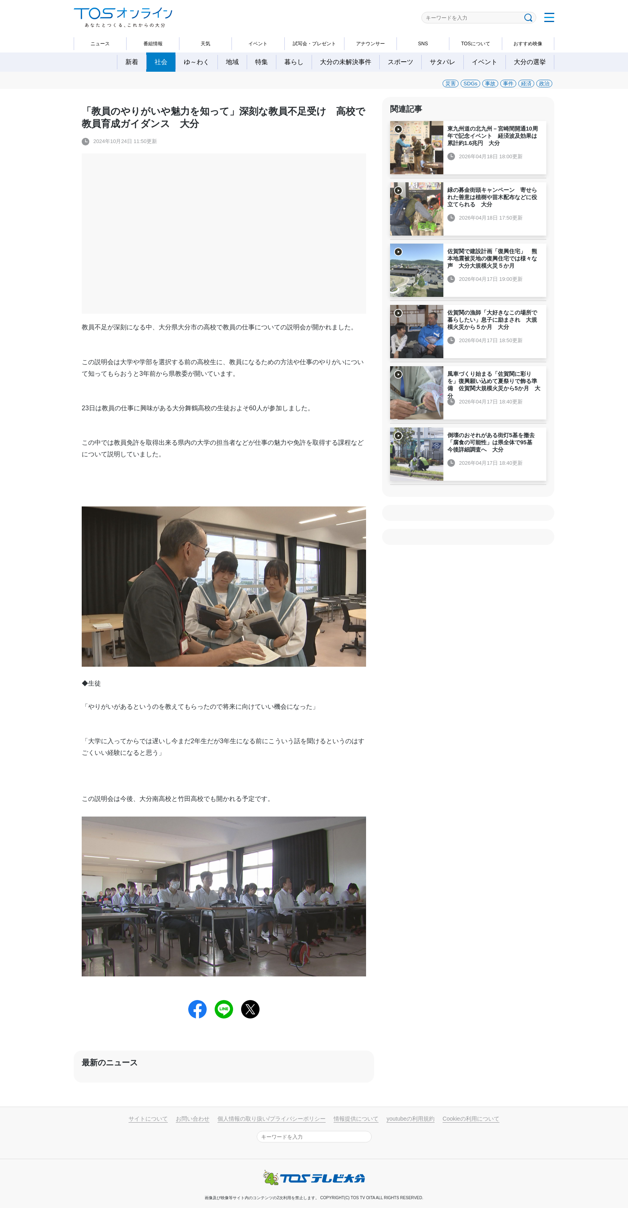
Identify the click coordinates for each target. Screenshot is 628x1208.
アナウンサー (370, 43)
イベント (258, 43)
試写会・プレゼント (314, 43)
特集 (261, 61)
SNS (423, 43)
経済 (526, 84)
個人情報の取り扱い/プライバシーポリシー (271, 1118)
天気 (205, 43)
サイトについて (148, 1118)
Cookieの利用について (471, 1118)
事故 (490, 84)
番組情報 (153, 43)
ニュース (100, 43)
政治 (544, 84)
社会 (161, 61)
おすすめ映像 (527, 43)
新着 (131, 61)
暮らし (294, 61)
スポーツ (400, 61)
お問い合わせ (192, 1118)
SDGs (470, 84)
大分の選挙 (530, 61)
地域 (232, 61)
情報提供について (356, 1118)
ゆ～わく (196, 61)
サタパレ (442, 61)
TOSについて (475, 43)
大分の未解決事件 (345, 61)
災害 (450, 84)
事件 (508, 84)
